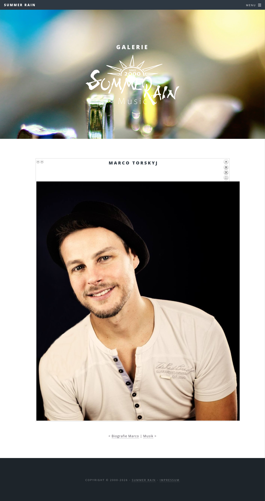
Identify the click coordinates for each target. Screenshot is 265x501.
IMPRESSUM (170, 480)
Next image (42, 162)
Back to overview (226, 170)
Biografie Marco (125, 436)
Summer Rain (20, 5)
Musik (148, 436)
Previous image (38, 162)
